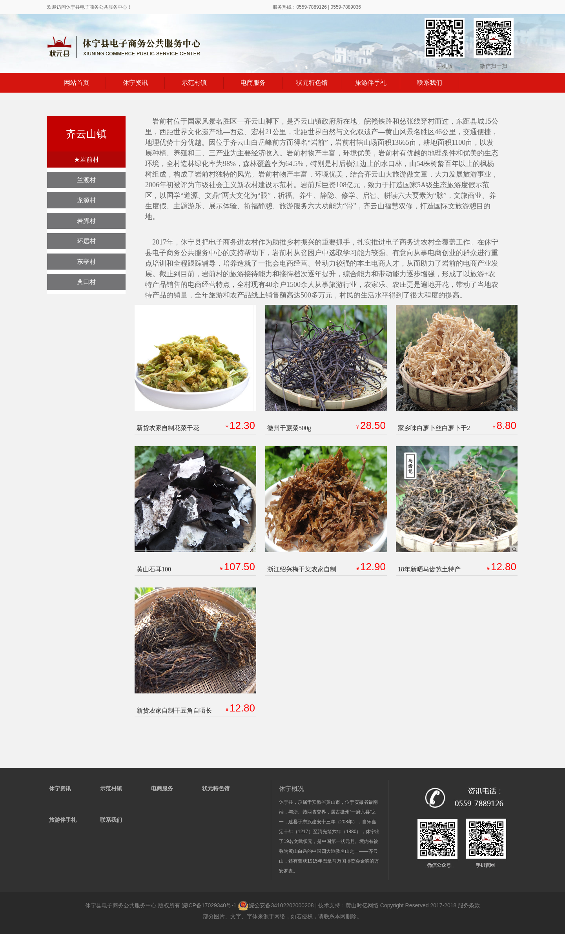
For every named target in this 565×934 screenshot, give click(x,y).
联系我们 (429, 82)
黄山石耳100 (154, 569)
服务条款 (469, 905)
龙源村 (86, 200)
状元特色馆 (312, 82)
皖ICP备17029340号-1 (209, 905)
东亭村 (86, 261)
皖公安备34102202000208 (276, 905)
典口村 (86, 282)
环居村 (86, 241)
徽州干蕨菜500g (289, 428)
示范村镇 (194, 82)
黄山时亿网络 (362, 905)
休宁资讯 (135, 82)
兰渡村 (86, 180)
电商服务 (253, 82)
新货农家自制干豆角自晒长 (174, 710)
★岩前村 (86, 159)
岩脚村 (86, 220)
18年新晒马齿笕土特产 (429, 569)
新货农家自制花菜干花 (168, 428)
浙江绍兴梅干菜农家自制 (301, 569)
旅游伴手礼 (370, 82)
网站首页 (76, 82)
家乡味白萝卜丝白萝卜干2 (434, 428)
